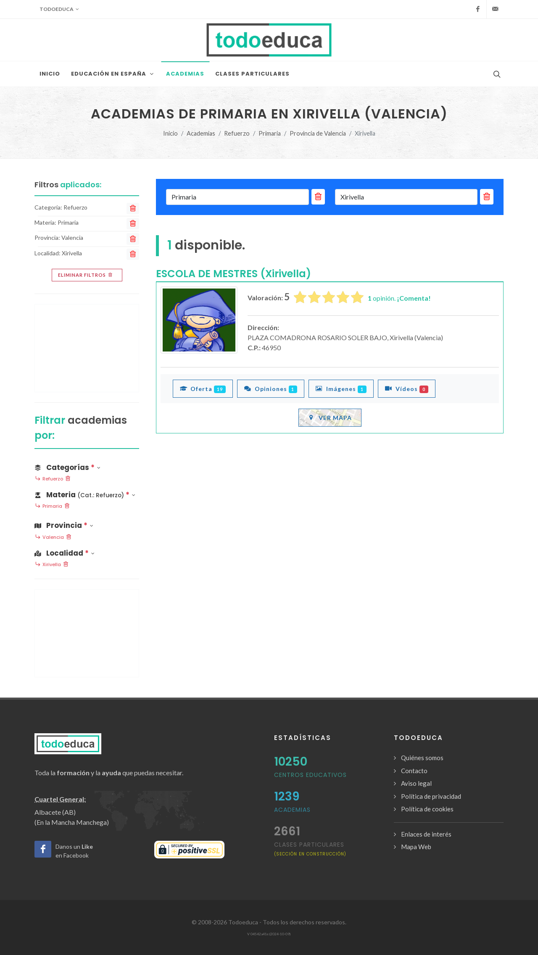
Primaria (269, 133)
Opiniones (271, 388)
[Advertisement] (87, 348)
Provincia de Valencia (318, 133)
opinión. (399, 298)
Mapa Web (416, 846)
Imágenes (341, 388)
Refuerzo (237, 133)
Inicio (170, 133)
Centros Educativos (310, 775)
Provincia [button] (63, 525)
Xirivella (51, 565)
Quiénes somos (422, 757)
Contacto (414, 770)
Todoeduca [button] (59, 9)
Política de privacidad (431, 796)
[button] (86, 493)
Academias (201, 133)
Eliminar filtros (86, 275)
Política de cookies (427, 809)
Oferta (203, 388)
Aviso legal (416, 783)
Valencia (53, 537)
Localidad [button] (64, 553)
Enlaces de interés (426, 834)
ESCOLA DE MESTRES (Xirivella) (233, 274)
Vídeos (406, 388)
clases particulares (310, 848)
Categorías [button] (67, 467)
